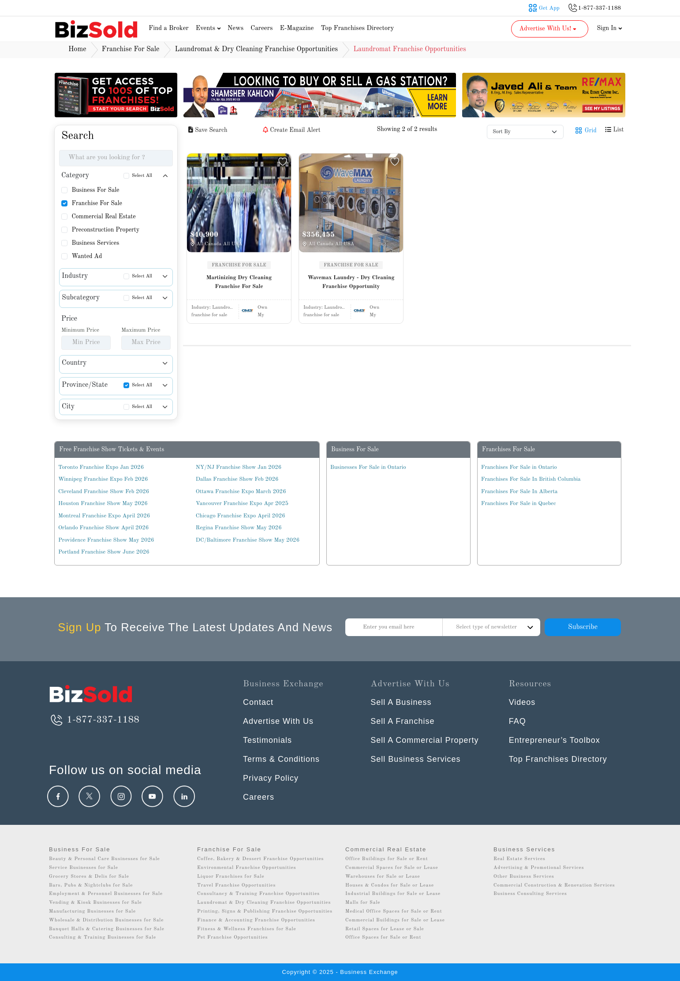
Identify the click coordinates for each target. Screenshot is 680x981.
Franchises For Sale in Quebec (518, 503)
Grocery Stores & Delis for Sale (89, 876)
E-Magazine (297, 28)
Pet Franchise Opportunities (232, 937)
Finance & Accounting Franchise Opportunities (256, 920)
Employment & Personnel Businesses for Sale (106, 893)
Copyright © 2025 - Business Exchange (340, 972)
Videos (522, 702)
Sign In (610, 28)
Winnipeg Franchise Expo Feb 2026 (103, 479)
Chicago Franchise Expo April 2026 (240, 516)
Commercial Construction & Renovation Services (554, 885)
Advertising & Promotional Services (538, 867)
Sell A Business (400, 702)
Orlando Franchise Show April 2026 (103, 528)
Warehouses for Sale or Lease (382, 876)
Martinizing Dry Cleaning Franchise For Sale (239, 282)
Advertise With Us (278, 721)
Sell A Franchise (402, 721)
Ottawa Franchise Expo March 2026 (241, 491)
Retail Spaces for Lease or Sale (384, 929)
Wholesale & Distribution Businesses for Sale (106, 920)
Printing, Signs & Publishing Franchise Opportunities (265, 911)
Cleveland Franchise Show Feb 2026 (103, 491)
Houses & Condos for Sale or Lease (389, 885)
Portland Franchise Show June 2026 (103, 552)
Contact (258, 702)
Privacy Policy (271, 778)
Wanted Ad (86, 256)
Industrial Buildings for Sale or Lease (393, 893)
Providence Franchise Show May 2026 (106, 540)
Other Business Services (523, 876)
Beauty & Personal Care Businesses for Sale (104, 859)
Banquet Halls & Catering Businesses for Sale (106, 929)
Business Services (95, 243)
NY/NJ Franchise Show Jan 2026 (238, 467)
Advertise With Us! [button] (548, 29)
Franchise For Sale (96, 203)
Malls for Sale (362, 902)
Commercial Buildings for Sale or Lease (395, 920)
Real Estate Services (519, 859)
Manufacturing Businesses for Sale (92, 911)
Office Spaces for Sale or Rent (383, 937)
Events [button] (209, 28)
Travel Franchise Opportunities (236, 885)
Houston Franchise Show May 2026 (103, 503)
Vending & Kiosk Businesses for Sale (95, 902)
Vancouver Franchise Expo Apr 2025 (242, 503)
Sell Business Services (415, 759)
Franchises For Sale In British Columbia (531, 479)
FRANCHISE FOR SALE (239, 265)
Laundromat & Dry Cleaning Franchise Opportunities (264, 902)
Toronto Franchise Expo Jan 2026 (101, 467)
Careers (261, 28)
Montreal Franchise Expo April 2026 (104, 516)
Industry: (212, 307)
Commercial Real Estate (103, 216)
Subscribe (583, 627)
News (236, 28)
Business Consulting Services (530, 893)
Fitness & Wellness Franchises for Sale (246, 929)
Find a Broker (169, 28)
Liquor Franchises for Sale (231, 876)
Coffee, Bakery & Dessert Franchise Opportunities (260, 859)
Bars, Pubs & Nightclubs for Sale (91, 885)
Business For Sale (95, 190)
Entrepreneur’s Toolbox (554, 740)
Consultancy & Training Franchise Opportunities (258, 893)
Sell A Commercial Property (424, 740)
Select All (142, 175)
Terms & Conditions (281, 759)
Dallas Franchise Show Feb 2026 (237, 479)
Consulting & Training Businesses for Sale (102, 937)
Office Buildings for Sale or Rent (386, 859)
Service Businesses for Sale (83, 867)
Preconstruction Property (105, 230)
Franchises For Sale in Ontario (519, 467)
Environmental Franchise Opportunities (246, 867)
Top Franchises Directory (357, 28)
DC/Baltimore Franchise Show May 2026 (247, 540)
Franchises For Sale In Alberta (519, 491)
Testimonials (267, 740)
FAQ (517, 721)
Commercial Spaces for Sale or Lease (391, 867)
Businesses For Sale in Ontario (368, 467)
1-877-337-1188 (94, 720)
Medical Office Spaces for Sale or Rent (393, 911)
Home (77, 49)
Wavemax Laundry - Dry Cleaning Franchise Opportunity (351, 282)
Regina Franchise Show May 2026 (239, 528)
